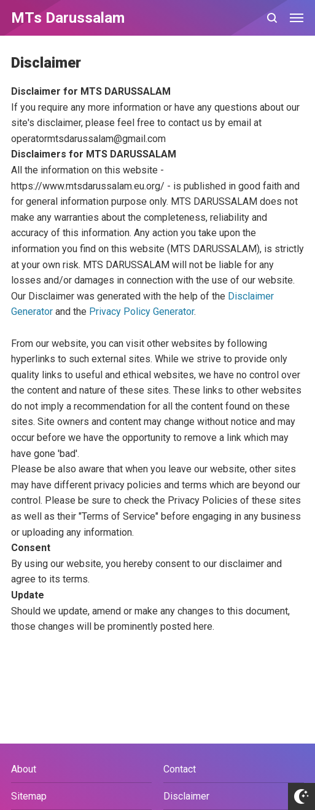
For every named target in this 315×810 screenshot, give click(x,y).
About (23, 769)
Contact (179, 769)
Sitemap (29, 796)
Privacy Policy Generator (141, 311)
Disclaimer (186, 796)
